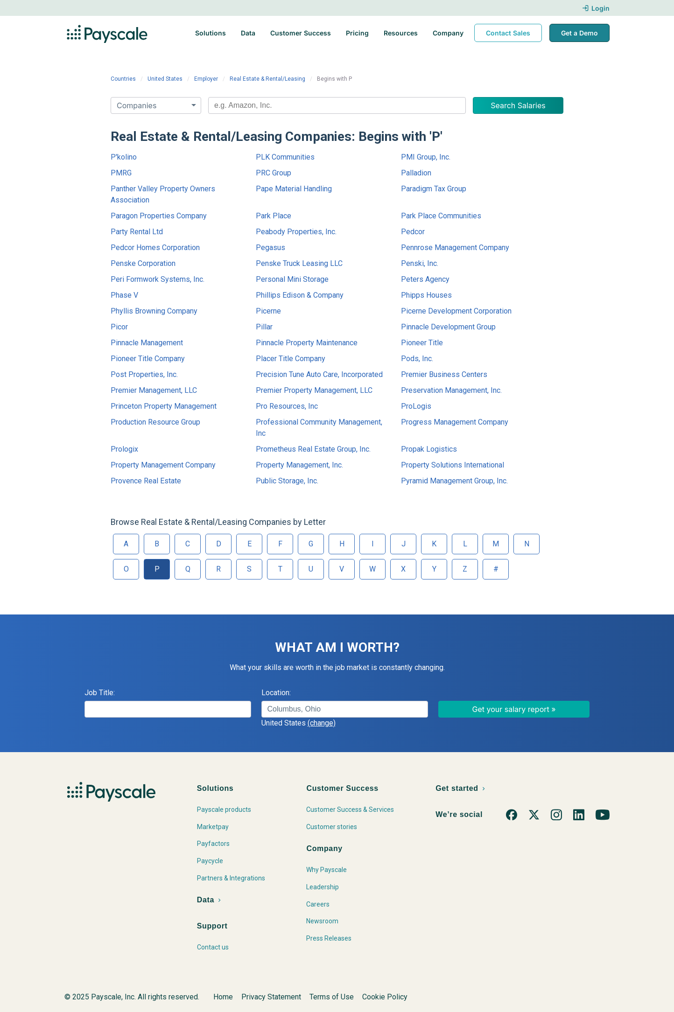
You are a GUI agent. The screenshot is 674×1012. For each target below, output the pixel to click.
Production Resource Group (155, 422)
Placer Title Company (290, 358)
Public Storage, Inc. (287, 480)
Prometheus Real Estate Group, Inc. (313, 449)
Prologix (124, 449)
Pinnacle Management (147, 342)
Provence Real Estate (146, 480)
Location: (276, 692)
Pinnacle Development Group (448, 326)
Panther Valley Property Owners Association (163, 194)
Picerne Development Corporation (456, 311)
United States (165, 79)
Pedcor (413, 231)
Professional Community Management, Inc (319, 428)
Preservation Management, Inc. (451, 390)
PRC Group (273, 172)
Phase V (124, 295)
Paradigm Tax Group (433, 188)
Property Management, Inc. (299, 465)
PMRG (121, 172)
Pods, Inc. (417, 358)
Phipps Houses (426, 295)
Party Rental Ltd (137, 231)
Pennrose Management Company (455, 247)
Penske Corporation (143, 263)
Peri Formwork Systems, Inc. (157, 279)
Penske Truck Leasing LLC (299, 263)
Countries (123, 79)
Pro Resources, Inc (287, 406)
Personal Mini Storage (292, 279)
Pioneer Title (422, 342)
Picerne (268, 311)
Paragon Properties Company (159, 215)
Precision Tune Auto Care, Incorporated (319, 374)
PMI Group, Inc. (425, 157)
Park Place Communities (441, 215)
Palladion (416, 172)
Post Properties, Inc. (144, 374)
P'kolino (124, 157)
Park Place (273, 215)
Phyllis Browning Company (154, 311)
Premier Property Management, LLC (314, 390)
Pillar (264, 326)
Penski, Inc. (419, 263)
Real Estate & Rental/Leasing (267, 79)
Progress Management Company (454, 422)
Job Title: (99, 692)
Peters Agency (425, 279)
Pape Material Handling (294, 188)
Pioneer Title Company (148, 358)
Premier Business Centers (444, 374)
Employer (206, 79)
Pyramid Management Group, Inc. (454, 480)
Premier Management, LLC (154, 390)
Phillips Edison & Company (300, 295)
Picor (119, 326)
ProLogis (416, 406)
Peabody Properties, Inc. (296, 231)
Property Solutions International (452, 465)
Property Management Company (163, 465)
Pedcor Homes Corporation (155, 247)
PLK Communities (285, 157)
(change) (322, 723)
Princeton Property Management (164, 406)
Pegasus (270, 247)
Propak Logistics (429, 449)
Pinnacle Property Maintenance (307, 342)
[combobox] (337, 105)
